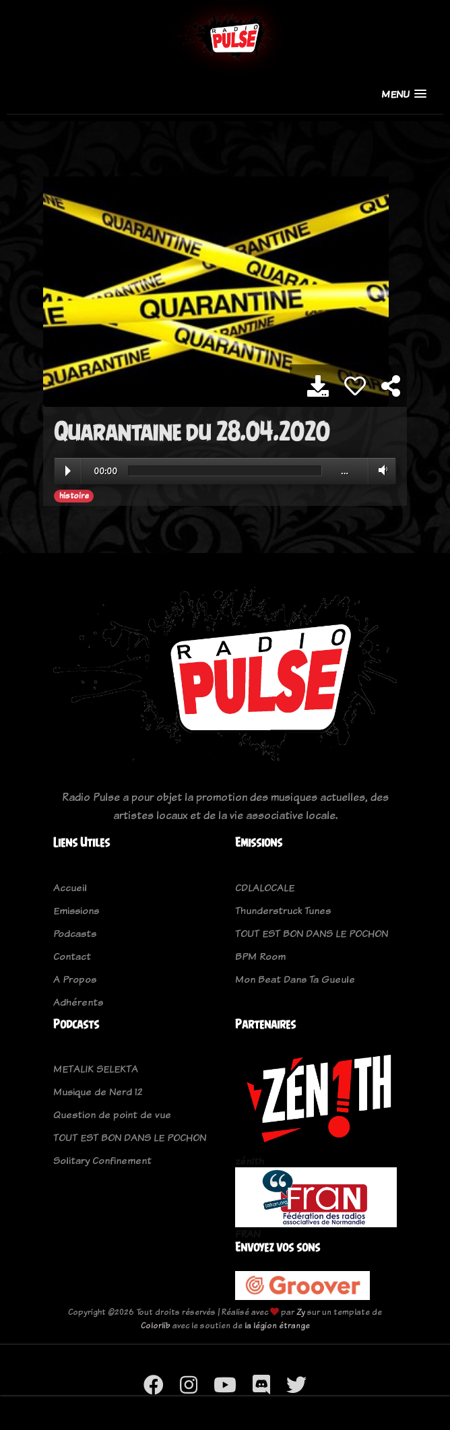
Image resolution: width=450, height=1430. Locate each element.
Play (68, 470)
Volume (380, 470)
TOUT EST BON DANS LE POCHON (311, 933)
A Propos (74, 979)
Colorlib (155, 1325)
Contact (72, 956)
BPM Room (260, 956)
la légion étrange (277, 1325)
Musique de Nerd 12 (98, 1091)
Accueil (70, 887)
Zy (300, 1312)
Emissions (76, 910)
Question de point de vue (112, 1114)
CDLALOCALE (264, 887)
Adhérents (78, 1002)
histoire (74, 495)
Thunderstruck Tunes (283, 910)
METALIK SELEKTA (95, 1069)
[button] (404, 94)
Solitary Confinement (102, 1160)
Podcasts (74, 933)
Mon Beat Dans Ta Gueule (295, 979)
